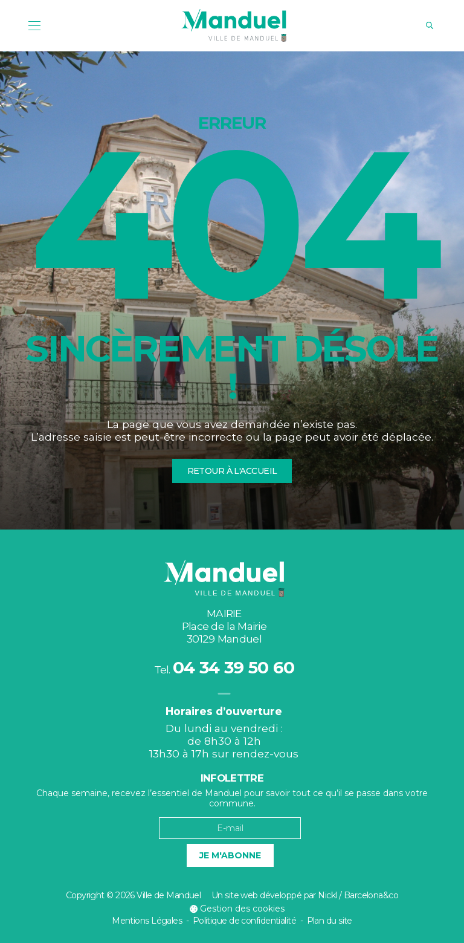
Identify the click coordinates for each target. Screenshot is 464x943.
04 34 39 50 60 (233, 667)
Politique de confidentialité (244, 920)
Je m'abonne (230, 855)
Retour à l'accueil (232, 470)
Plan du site (329, 920)
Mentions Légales (147, 920)
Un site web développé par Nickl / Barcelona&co (304, 895)
